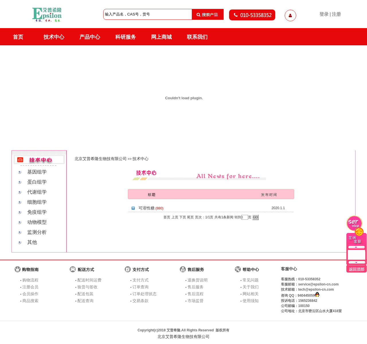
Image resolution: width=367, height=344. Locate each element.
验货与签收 (87, 287)
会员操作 (30, 293)
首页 (18, 37)
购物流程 (30, 280)
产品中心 (89, 37)
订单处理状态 (144, 293)
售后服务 (196, 287)
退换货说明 (198, 280)
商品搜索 (30, 300)
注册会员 (30, 287)
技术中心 (54, 37)
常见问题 (251, 280)
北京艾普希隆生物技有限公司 (101, 158)
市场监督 (196, 300)
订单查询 (140, 287)
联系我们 (197, 37)
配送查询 (85, 300)
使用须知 (251, 300)
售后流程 (196, 293)
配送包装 (85, 293)
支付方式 (140, 280)
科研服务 (125, 37)
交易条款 (140, 300)
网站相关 (251, 293)
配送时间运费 (89, 280)
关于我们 (251, 287)
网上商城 (161, 37)
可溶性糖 (146, 208)
